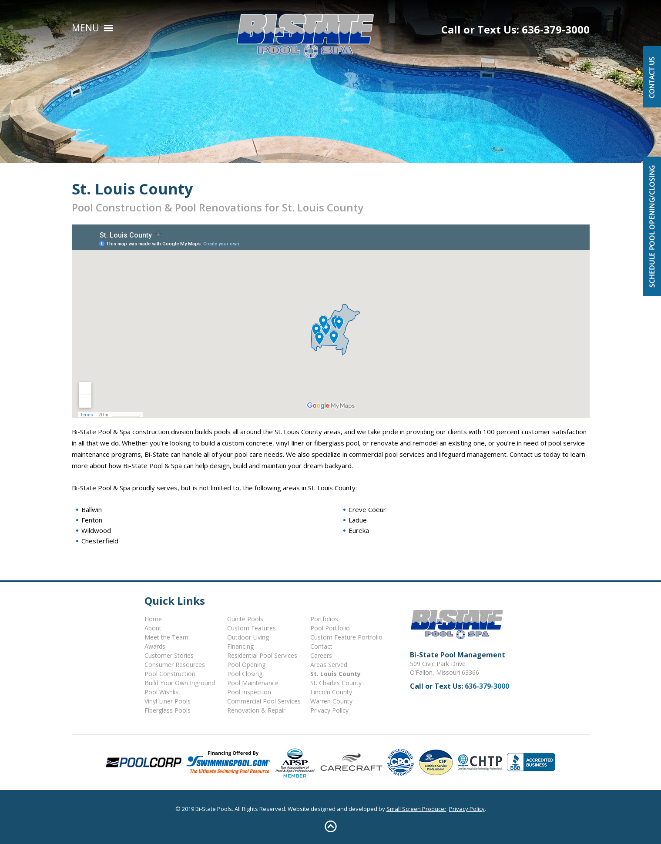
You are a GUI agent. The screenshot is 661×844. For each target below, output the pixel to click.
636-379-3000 (556, 29)
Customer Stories (169, 655)
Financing (240, 646)
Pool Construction (169, 674)
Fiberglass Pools (167, 710)
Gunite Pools (245, 619)
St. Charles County (336, 683)
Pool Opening (246, 664)
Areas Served (328, 664)
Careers (321, 655)
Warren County (331, 701)
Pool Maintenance (252, 683)
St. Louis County (335, 674)
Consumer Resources (174, 664)
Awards (154, 646)
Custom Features (251, 628)
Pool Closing (244, 674)
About (152, 628)
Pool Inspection (249, 692)
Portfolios (324, 619)
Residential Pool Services (262, 655)
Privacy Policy (329, 710)
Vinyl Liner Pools (167, 701)
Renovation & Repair (256, 710)
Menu (85, 27)
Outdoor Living (248, 637)
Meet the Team (166, 637)
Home (153, 619)
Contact (321, 646)
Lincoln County (331, 692)
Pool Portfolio (330, 628)
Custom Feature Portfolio (346, 637)
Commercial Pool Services (264, 701)
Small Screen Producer (416, 809)
